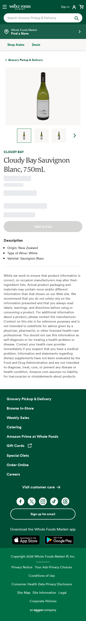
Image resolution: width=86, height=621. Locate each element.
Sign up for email (43, 514)
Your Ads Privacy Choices (53, 567)
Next (74, 135)
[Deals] (36, 45)
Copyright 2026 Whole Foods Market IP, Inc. (43, 556)
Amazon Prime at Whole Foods (32, 436)
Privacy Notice (22, 567)
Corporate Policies (43, 601)
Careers (13, 474)
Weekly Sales (18, 417)
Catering (14, 427)
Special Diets (18, 455)
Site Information (44, 592)
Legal (62, 592)
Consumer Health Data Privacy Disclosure (41, 584)
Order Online (18, 464)
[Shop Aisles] (15, 45)
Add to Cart (43, 226)
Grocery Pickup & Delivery (29, 398)
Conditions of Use (42, 575)
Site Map (23, 592)
